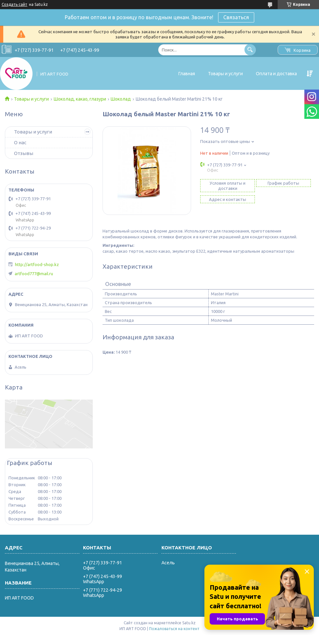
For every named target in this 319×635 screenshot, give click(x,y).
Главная (186, 73)
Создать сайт (14, 4)
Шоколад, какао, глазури (80, 99)
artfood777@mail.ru (34, 273)
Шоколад (121, 99)
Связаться (236, 17)
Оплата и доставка (276, 73)
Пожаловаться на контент (174, 629)
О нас (20, 142)
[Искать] (250, 49)
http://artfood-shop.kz (37, 264)
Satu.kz (189, 623)
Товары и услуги (225, 73)
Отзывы (23, 153)
